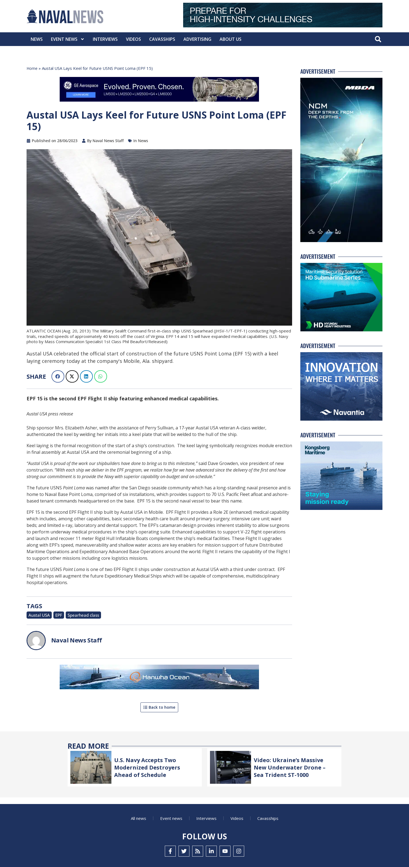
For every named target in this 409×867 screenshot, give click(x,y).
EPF (55, 614)
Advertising (197, 39)
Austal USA (37, 614)
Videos (133, 39)
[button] (377, 39)
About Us (230, 39)
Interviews (105, 39)
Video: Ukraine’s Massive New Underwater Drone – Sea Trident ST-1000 (292, 766)
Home (32, 68)
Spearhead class (76, 614)
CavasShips (162, 39)
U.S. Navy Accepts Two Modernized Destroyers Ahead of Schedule (149, 766)
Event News (68, 39)
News (37, 39)
